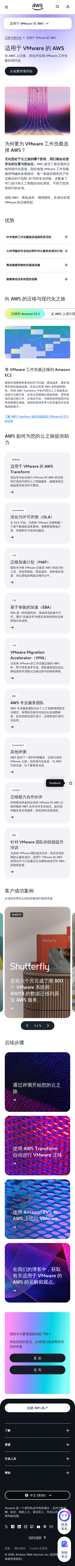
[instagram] (25, 1527)
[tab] (25, 313)
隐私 (7, 1548)
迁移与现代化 (13, 37)
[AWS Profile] (68, 7)
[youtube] (38, 1527)
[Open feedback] (70, 783)
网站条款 (20, 1548)
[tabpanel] (37, 373)
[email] (51, 1527)
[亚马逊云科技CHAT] (64, 1516)
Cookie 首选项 (38, 1548)
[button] (29, 23)
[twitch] (32, 1527)
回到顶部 (37, 1538)
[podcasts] (44, 1527)
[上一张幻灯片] (25, 1025)
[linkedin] (19, 1527)
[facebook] (12, 1527)
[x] (6, 1527)
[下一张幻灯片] (49, 1025)
